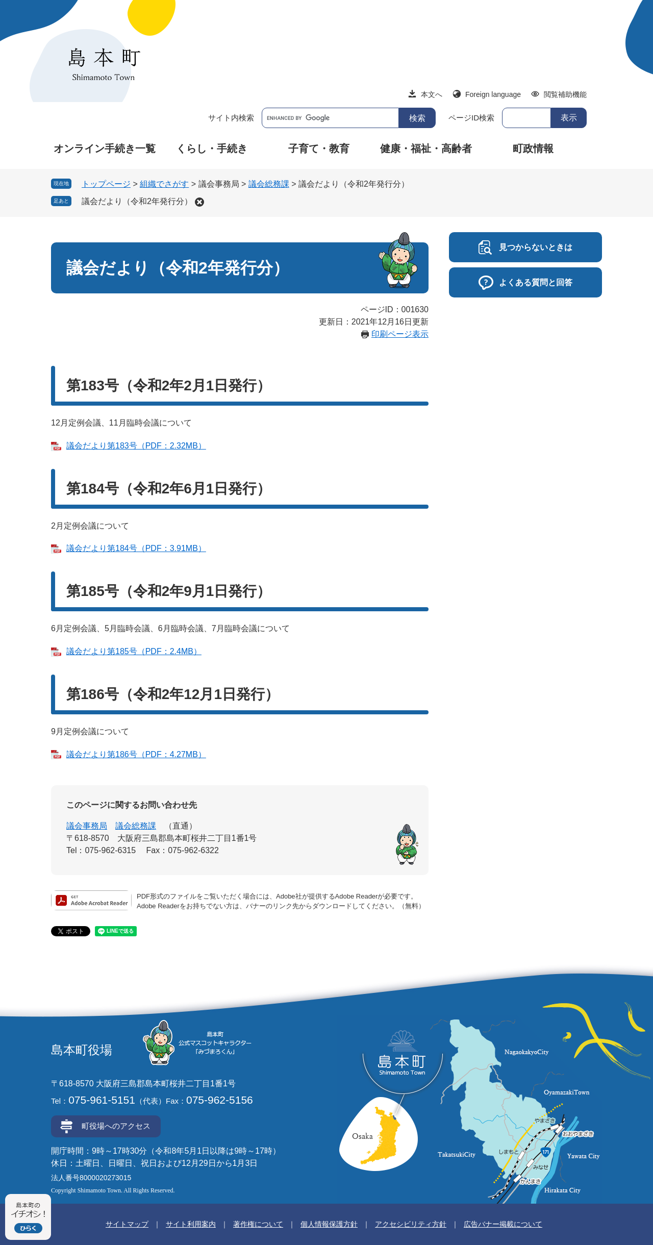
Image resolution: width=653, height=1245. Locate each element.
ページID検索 (471, 117)
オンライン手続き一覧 (105, 148)
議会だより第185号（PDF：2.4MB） (134, 651)
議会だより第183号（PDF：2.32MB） (136, 445)
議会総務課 (268, 184)
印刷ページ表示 (400, 334)
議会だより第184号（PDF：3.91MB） (136, 548)
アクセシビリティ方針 (410, 1224)
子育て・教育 (318, 148)
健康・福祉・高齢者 (426, 148)
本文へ (431, 94)
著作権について (258, 1224)
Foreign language (493, 94)
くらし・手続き (211, 148)
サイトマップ (127, 1224)
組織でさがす (164, 184)
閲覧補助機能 (565, 94)
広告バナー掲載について (503, 1224)
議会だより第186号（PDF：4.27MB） (136, 754)
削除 (199, 202)
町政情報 (533, 148)
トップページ (106, 184)
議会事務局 (86, 825)
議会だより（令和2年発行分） (137, 201)
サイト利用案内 (191, 1224)
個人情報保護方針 (329, 1224)
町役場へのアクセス (116, 1126)
